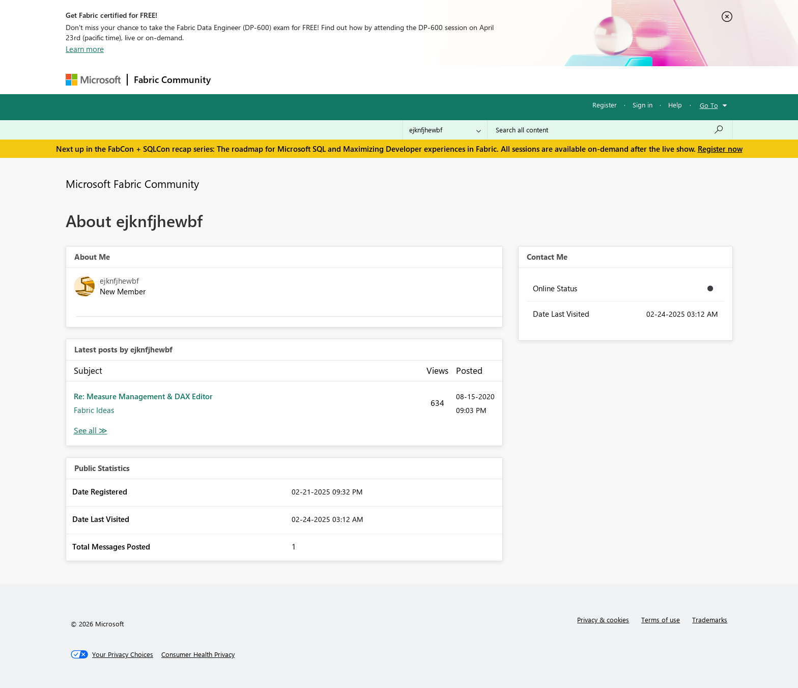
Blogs (411, 79)
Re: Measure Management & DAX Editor (143, 396)
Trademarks (709, 619)
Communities (366, 79)
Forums (234, 79)
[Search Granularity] (445, 130)
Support (493, 79)
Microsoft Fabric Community (132, 183)
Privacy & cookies (603, 619)
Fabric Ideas (94, 410)
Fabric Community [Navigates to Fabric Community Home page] (172, 79)
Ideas (320, 79)
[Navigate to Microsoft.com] (93, 80)
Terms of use (660, 619)
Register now (720, 149)
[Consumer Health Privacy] (198, 654)
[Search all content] (610, 130)
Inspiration (278, 79)
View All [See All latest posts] (90, 430)
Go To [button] (709, 105)
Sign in (642, 104)
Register (604, 104)
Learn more (85, 49)
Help (675, 104)
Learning (450, 79)
